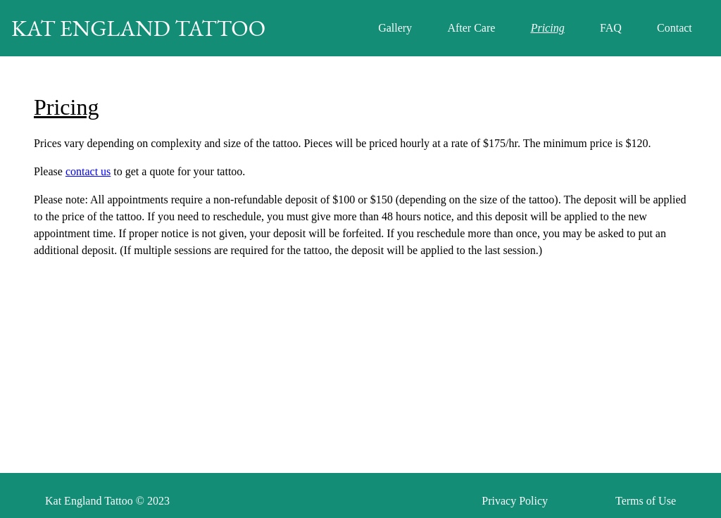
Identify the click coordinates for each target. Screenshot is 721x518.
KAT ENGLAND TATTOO (138, 28)
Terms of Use (645, 501)
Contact (674, 28)
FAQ (611, 28)
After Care (471, 28)
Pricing (548, 28)
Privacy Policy (515, 501)
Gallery (395, 28)
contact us (88, 171)
